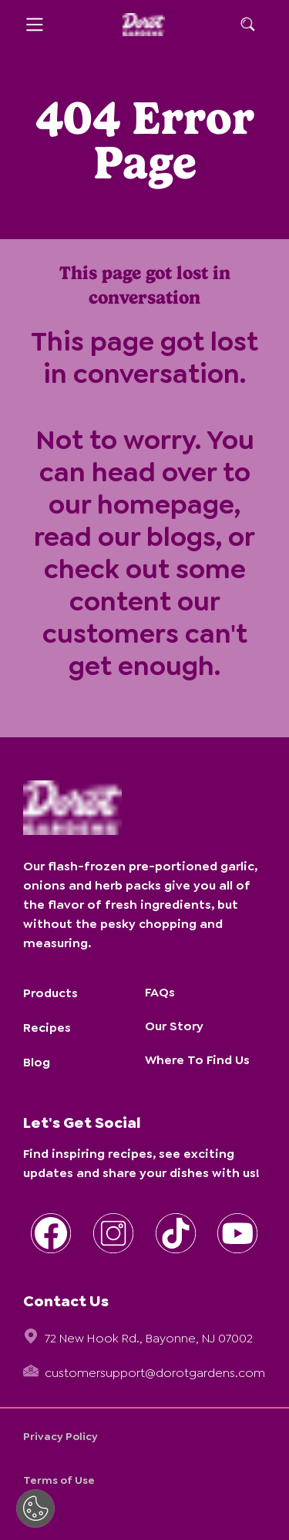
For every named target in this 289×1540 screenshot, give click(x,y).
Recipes (47, 1027)
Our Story (174, 1026)
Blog (36, 1062)
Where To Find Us (197, 1060)
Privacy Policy (60, 1436)
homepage (165, 504)
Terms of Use (59, 1480)
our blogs (157, 536)
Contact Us (66, 1301)
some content (157, 585)
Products (50, 993)
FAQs (160, 992)
